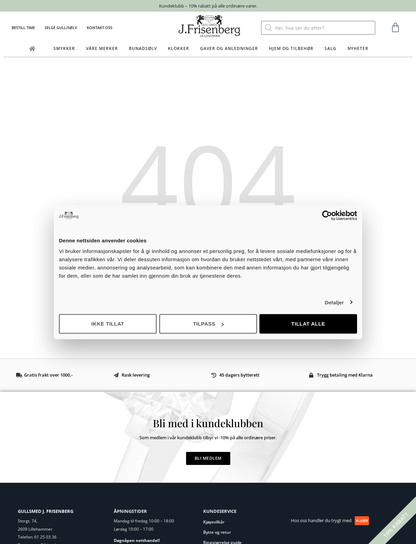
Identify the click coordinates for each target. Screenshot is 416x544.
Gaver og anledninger (229, 48)
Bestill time (23, 27)
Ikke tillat (107, 324)
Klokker (178, 48)
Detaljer (334, 302)
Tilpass (208, 324)
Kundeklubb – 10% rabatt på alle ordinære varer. (208, 6)
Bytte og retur (217, 532)
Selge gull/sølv (61, 27)
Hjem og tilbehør (291, 48)
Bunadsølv (143, 48)
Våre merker (102, 48)
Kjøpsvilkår (213, 522)
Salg (331, 48)
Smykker (64, 48)
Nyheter (357, 48)
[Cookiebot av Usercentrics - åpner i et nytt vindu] (327, 215)
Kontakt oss (99, 27)
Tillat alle (308, 324)
